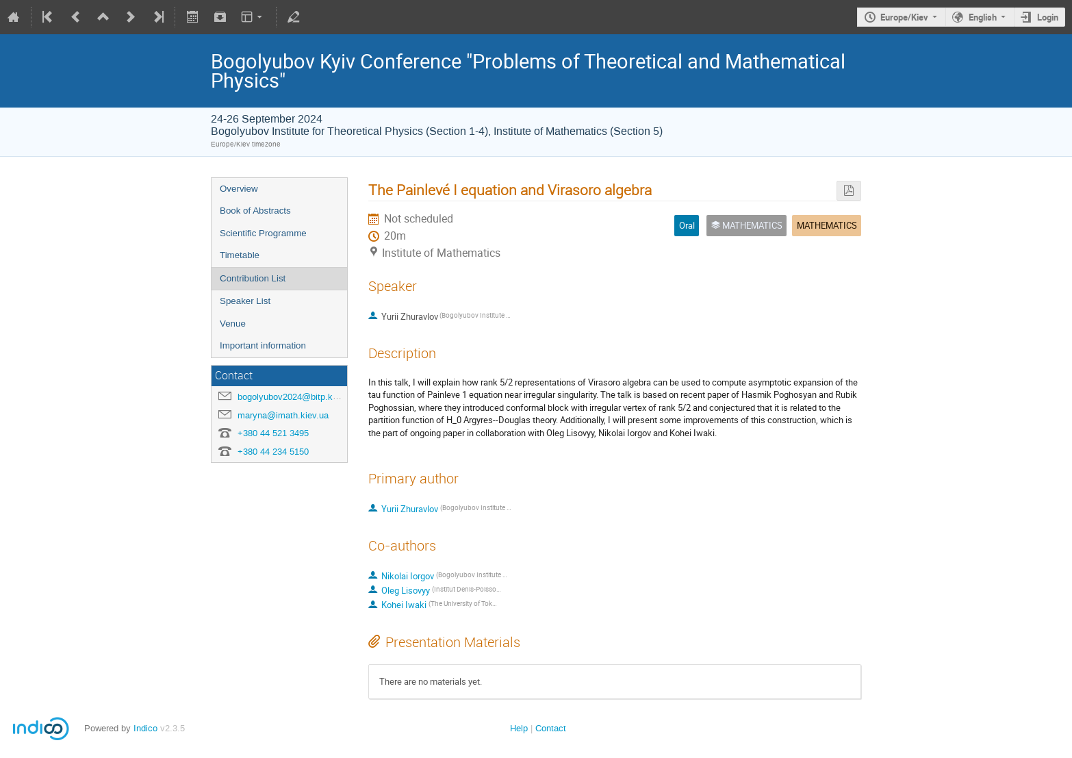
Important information (263, 345)
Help (519, 728)
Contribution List (252, 278)
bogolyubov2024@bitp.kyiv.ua (297, 397)
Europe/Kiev (904, 17)
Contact (550, 728)
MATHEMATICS (827, 225)
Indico (145, 728)
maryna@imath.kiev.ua (283, 415)
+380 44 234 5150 (273, 451)
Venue (233, 323)
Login (1047, 17)
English (983, 17)
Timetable (239, 255)
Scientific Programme (263, 233)
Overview (239, 189)
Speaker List (245, 301)
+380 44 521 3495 (273, 433)
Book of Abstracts (255, 210)
